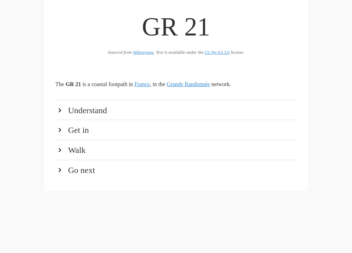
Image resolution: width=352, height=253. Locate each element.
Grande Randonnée (188, 84)
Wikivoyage (143, 52)
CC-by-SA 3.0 (217, 52)
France (142, 84)
